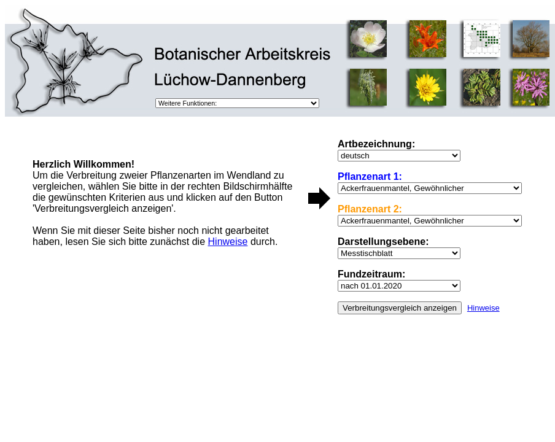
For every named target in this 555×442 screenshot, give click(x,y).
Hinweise (483, 307)
